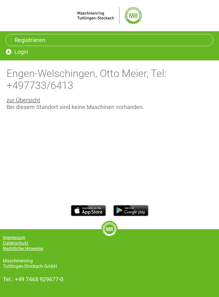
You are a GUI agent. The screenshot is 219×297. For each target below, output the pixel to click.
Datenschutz (15, 243)
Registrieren (30, 40)
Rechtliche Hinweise (23, 248)
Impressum (14, 237)
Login (21, 51)
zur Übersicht (23, 100)
